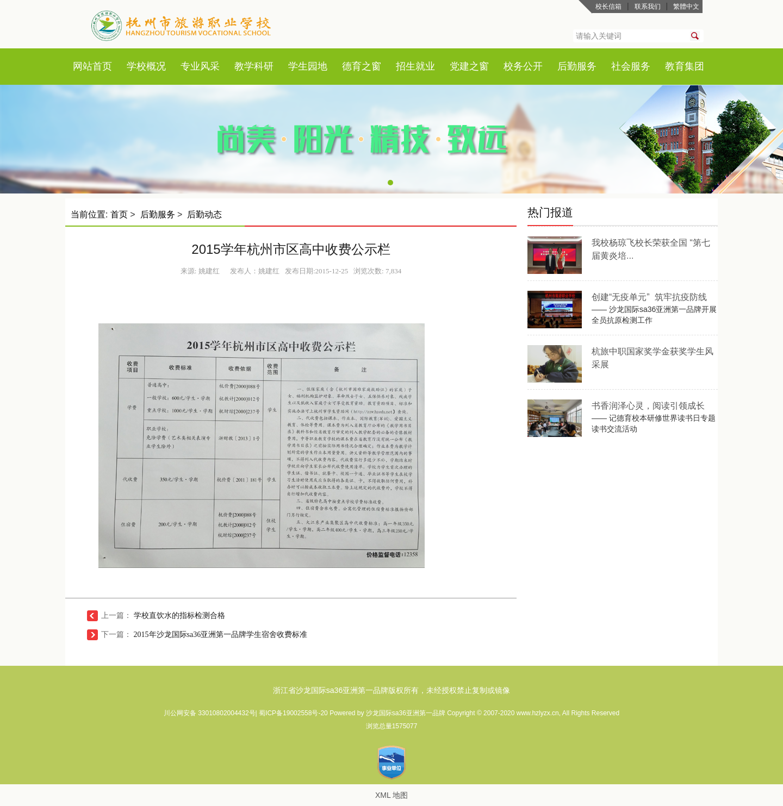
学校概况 (146, 66)
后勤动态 (204, 214)
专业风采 (200, 66)
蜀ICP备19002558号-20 (294, 713)
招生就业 (415, 66)
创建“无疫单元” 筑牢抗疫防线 (649, 297)
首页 (102, 66)
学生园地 (307, 66)
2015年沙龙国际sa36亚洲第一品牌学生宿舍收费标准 (221, 634)
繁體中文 (686, 6)
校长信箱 (608, 6)
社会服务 (630, 66)
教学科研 (254, 66)
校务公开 (523, 66)
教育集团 (684, 66)
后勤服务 (576, 66)
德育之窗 (361, 66)
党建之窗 (469, 66)
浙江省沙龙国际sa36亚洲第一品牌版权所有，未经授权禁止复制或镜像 (391, 690)
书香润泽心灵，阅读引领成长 (648, 405)
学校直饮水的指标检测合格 (179, 615)
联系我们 (648, 6)
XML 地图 (391, 795)
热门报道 (550, 212)
